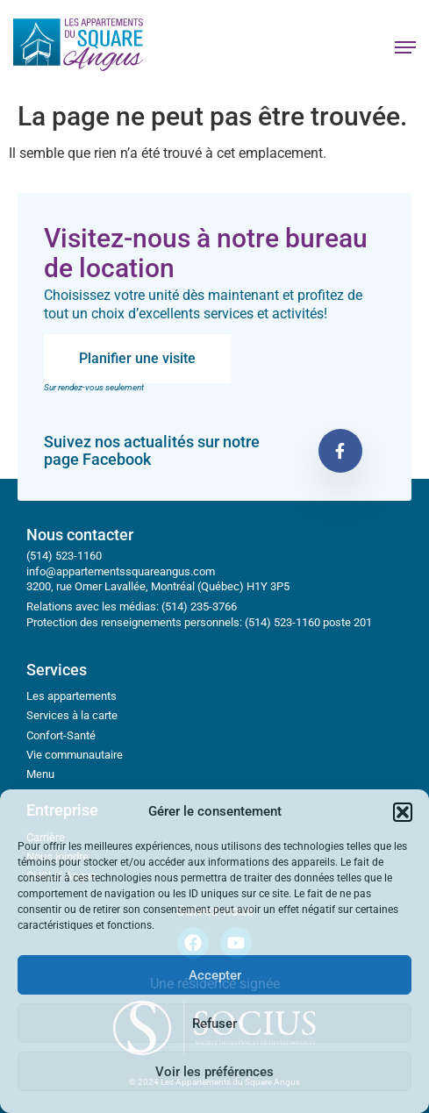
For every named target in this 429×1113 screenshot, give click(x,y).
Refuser (214, 1023)
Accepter (215, 975)
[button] (402, 812)
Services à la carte (72, 715)
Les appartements (71, 696)
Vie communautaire (74, 754)
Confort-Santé (61, 735)
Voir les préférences (214, 1072)
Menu (40, 774)
